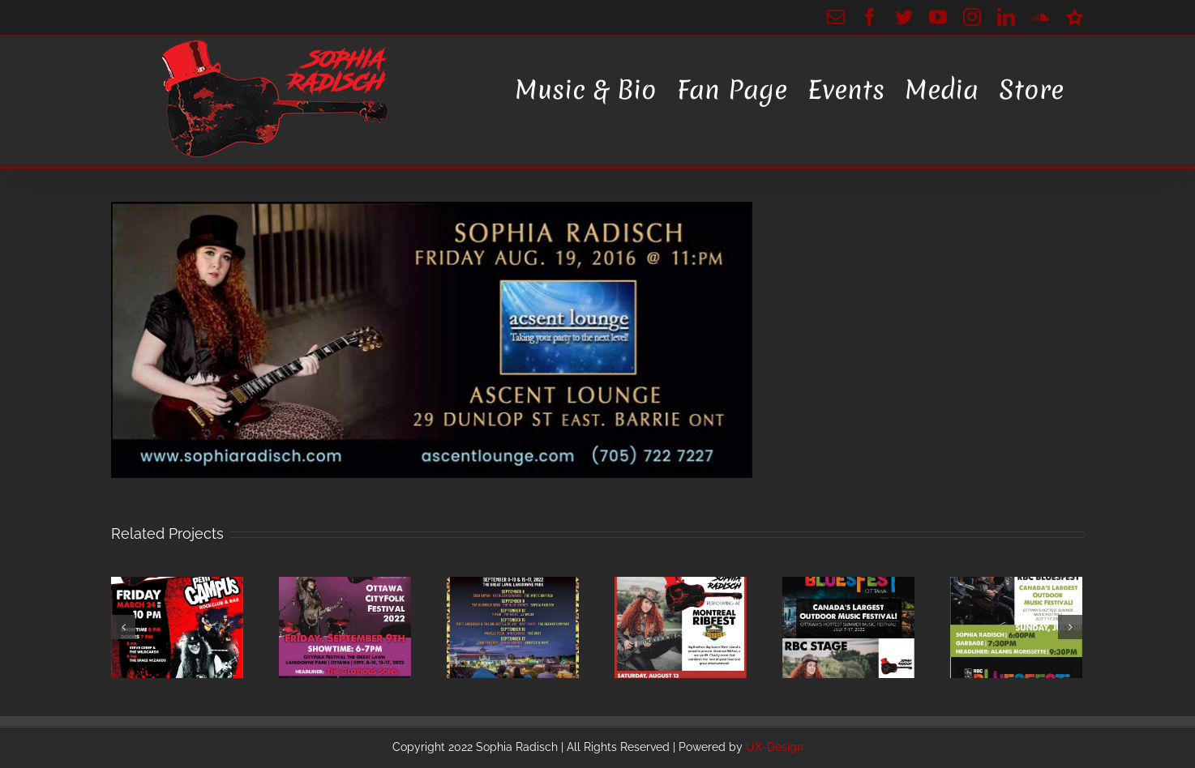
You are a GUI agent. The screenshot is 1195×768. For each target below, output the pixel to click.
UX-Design (774, 746)
